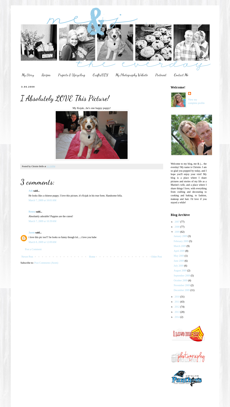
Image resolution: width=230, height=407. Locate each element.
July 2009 (179, 265)
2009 (177, 232)
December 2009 (182, 290)
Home (92, 256)
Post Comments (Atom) (46, 262)
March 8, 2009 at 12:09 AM (42, 242)
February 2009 (181, 241)
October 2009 (181, 280)
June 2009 (179, 261)
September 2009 (182, 275)
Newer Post (27, 256)
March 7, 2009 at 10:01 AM (42, 200)
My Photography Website (132, 75)
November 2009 (182, 285)
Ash (31, 190)
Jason (32, 232)
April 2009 (179, 251)
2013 (177, 312)
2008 (177, 226)
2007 (177, 221)
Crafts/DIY (100, 75)
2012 (177, 306)
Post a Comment (33, 249)
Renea (32, 211)
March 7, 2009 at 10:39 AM (42, 221)
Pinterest (160, 75)
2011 (177, 301)
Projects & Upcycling (71, 75)
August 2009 (180, 270)
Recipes (46, 75)
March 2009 (180, 246)
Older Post (156, 256)
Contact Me (181, 75)
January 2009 (181, 236)
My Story (28, 75)
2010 (177, 296)
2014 (177, 317)
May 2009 (179, 255)
